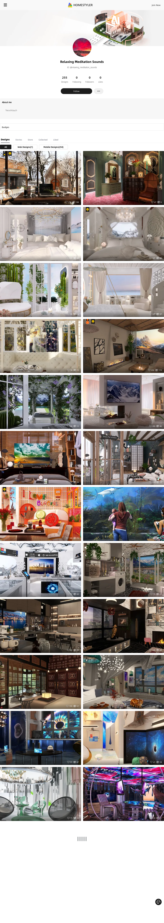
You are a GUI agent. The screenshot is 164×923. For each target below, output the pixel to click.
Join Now (156, 5)
